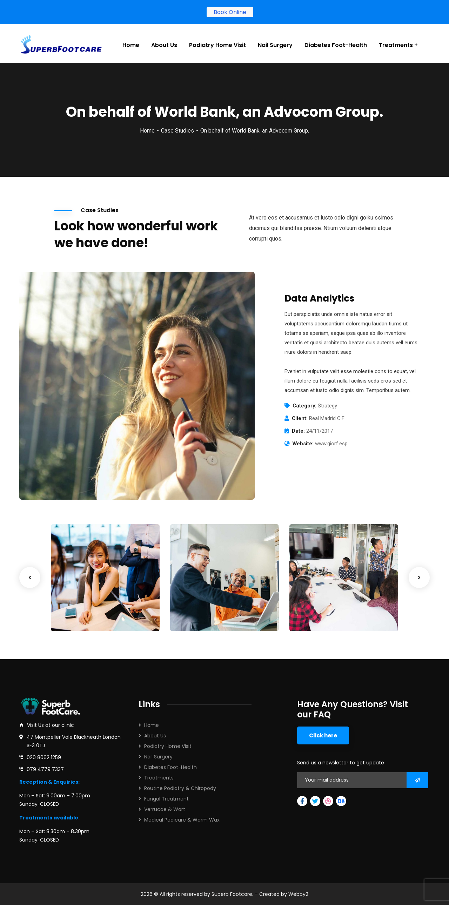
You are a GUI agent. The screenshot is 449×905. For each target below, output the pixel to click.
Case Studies (177, 127)
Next (419, 574)
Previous (29, 574)
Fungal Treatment (166, 798)
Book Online (230, 12)
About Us (155, 735)
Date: (298, 427)
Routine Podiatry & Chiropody (180, 788)
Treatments (159, 777)
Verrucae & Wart (164, 809)
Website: (303, 440)
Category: (304, 402)
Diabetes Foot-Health (170, 767)
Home (147, 127)
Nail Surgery (158, 756)
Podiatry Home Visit (168, 746)
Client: (300, 415)
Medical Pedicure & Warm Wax (182, 819)
